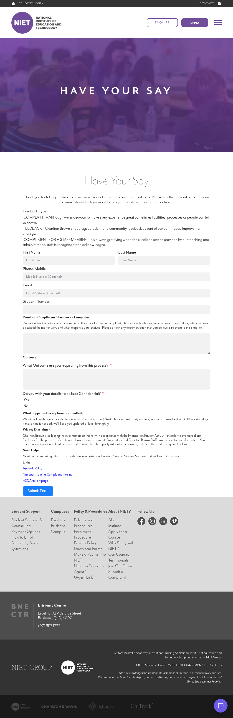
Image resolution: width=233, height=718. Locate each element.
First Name (32, 252)
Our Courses (118, 554)
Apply (195, 23)
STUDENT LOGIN (27, 3)
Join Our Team (120, 566)
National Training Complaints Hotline (47, 474)
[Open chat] (221, 706)
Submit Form (38, 491)
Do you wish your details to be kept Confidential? (62, 393)
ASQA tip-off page (35, 481)
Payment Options (25, 531)
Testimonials (118, 560)
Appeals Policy (32, 468)
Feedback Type (34, 211)
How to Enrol (22, 537)
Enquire (162, 22)
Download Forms (88, 548)
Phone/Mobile (34, 269)
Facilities (58, 520)
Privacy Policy (85, 543)
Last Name (127, 252)
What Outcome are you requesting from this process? (66, 365)
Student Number (36, 301)
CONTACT (211, 3)
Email (27, 285)
